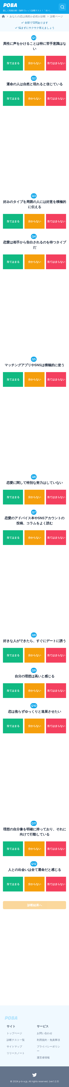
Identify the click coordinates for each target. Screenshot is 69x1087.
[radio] (13, 63)
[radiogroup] (34, 62)
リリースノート (16, 1053)
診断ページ (56, 16)
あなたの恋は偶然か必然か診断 (28, 16)
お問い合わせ (44, 1033)
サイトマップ (14, 1046)
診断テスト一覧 (16, 1039)
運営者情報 (43, 1057)
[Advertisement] (34, 149)
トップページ (14, 1033)
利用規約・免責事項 (48, 1039)
